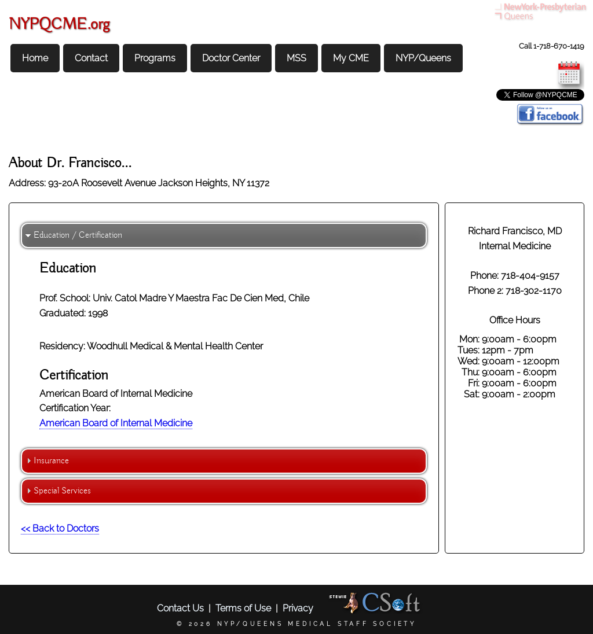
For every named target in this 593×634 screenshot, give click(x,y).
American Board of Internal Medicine (115, 423)
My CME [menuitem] (351, 58)
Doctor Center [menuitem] (231, 58)
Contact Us (180, 608)
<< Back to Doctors (60, 528)
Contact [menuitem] (91, 58)
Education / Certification (78, 235)
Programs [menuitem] (154, 58)
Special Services (62, 491)
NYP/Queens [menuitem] (423, 58)
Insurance (51, 461)
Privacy (298, 608)
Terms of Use (243, 608)
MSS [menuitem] (296, 58)
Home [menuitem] (35, 58)
